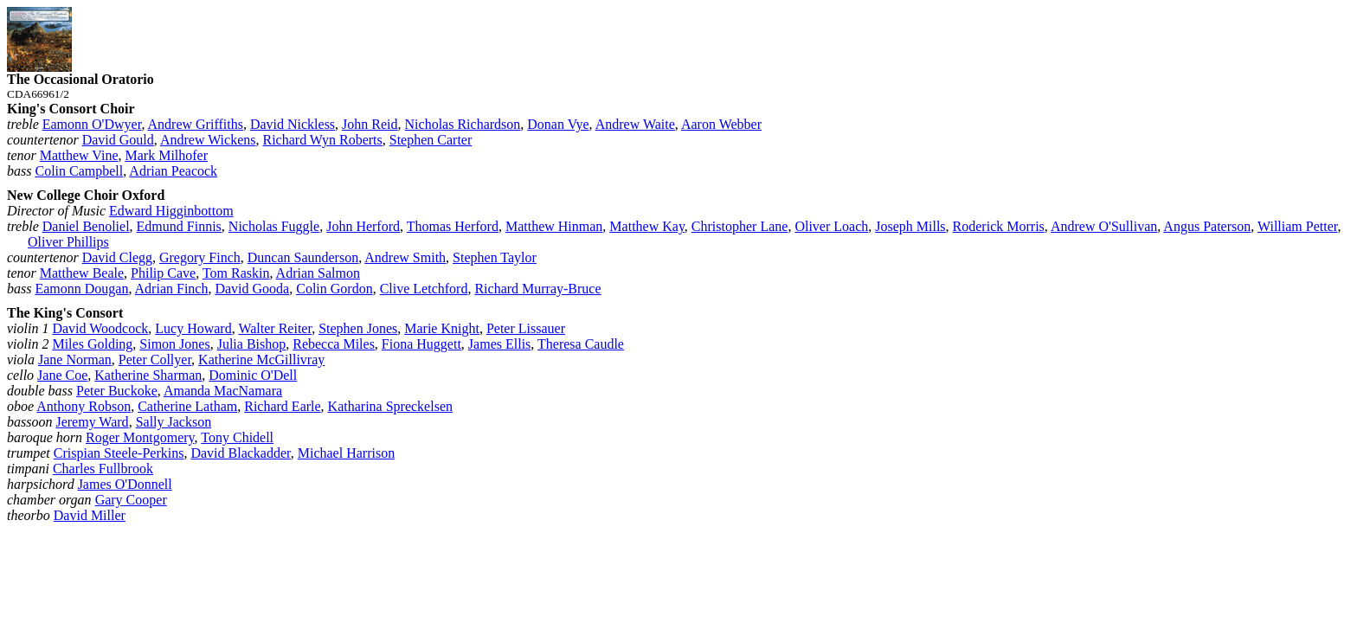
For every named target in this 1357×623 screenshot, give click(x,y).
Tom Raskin (236, 273)
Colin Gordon (334, 288)
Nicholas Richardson (463, 124)
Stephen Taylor (495, 257)
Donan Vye (557, 124)
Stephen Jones (357, 328)
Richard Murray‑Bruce (537, 288)
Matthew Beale (82, 273)
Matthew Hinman (553, 226)
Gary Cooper (131, 499)
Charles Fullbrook (103, 468)
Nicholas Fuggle (273, 226)
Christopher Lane (739, 226)
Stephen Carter (431, 139)
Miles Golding (92, 344)
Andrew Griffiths (195, 124)
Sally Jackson (174, 421)
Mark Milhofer (167, 155)
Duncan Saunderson (303, 257)
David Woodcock (100, 328)
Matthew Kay (647, 226)
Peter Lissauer (525, 328)
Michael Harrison (346, 453)
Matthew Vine (79, 155)
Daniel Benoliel (86, 226)
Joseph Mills (910, 226)
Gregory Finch (200, 257)
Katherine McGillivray (261, 359)
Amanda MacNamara (223, 390)
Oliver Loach (831, 226)
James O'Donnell (125, 484)
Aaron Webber (721, 124)
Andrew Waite (635, 124)
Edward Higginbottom (171, 210)
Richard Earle (282, 406)
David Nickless (292, 124)
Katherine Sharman (148, 375)
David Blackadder (240, 453)
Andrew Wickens (208, 139)
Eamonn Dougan (81, 288)
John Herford (363, 226)
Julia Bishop (251, 344)
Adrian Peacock (173, 171)
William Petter (1297, 226)
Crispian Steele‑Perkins (119, 453)
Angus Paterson (1207, 226)
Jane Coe (62, 375)
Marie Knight (441, 328)
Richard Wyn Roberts (322, 139)
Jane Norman (75, 359)
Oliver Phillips (68, 241)
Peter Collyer (155, 359)
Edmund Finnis (179, 226)
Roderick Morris (999, 226)
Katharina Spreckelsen (390, 406)
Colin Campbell (79, 171)
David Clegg (117, 257)
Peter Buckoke (117, 390)
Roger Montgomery (140, 437)
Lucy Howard (193, 328)
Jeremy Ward (91, 421)
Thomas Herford (452, 226)
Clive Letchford (424, 288)
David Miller (89, 515)
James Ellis (499, 344)
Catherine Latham (187, 406)
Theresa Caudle (580, 344)
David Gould (118, 139)
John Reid (369, 124)
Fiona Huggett (421, 344)
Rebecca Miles (334, 344)
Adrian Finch (172, 288)
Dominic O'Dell (253, 375)
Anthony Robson (83, 406)
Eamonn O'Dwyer (92, 124)
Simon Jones (174, 344)
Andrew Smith (405, 257)
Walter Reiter (275, 328)
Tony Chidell (237, 437)
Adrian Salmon (318, 273)
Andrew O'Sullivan (1104, 226)
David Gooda (252, 288)
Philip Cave (163, 273)
